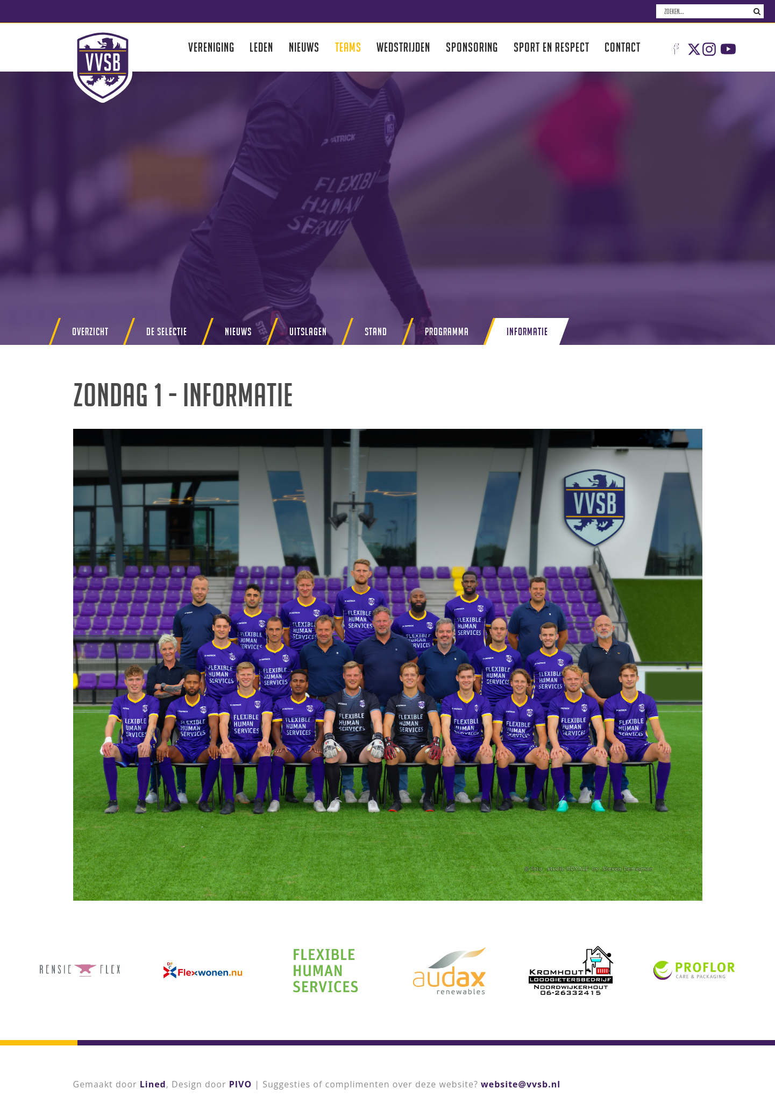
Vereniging (211, 47)
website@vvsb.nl (520, 1084)
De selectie (166, 331)
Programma (447, 331)
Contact (623, 47)
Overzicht (90, 331)
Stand (376, 331)
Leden (261, 47)
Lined (153, 1084)
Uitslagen (308, 331)
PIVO (240, 1084)
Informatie (527, 331)
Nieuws (304, 47)
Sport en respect (551, 47)
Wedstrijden (403, 47)
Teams (348, 47)
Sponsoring (472, 47)
